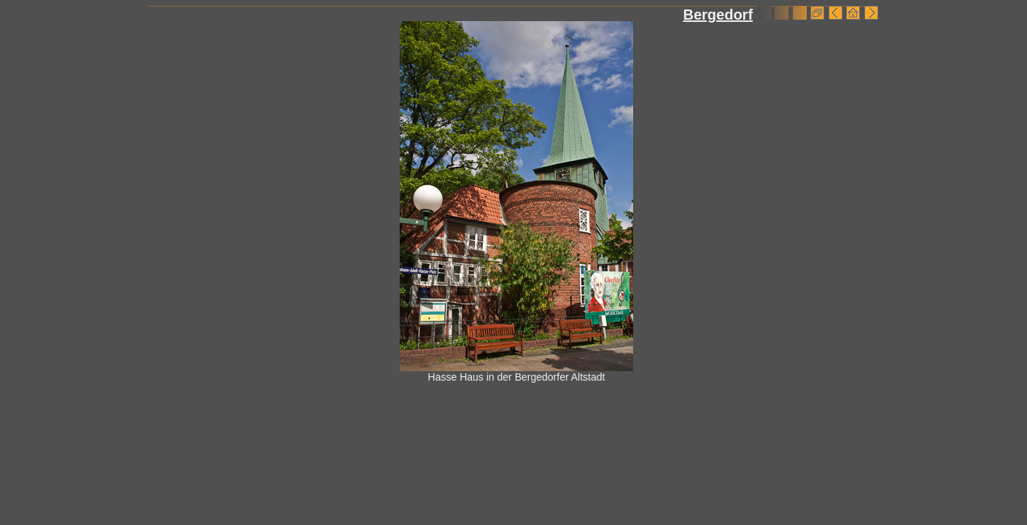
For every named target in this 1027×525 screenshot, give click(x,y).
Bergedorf (718, 15)
